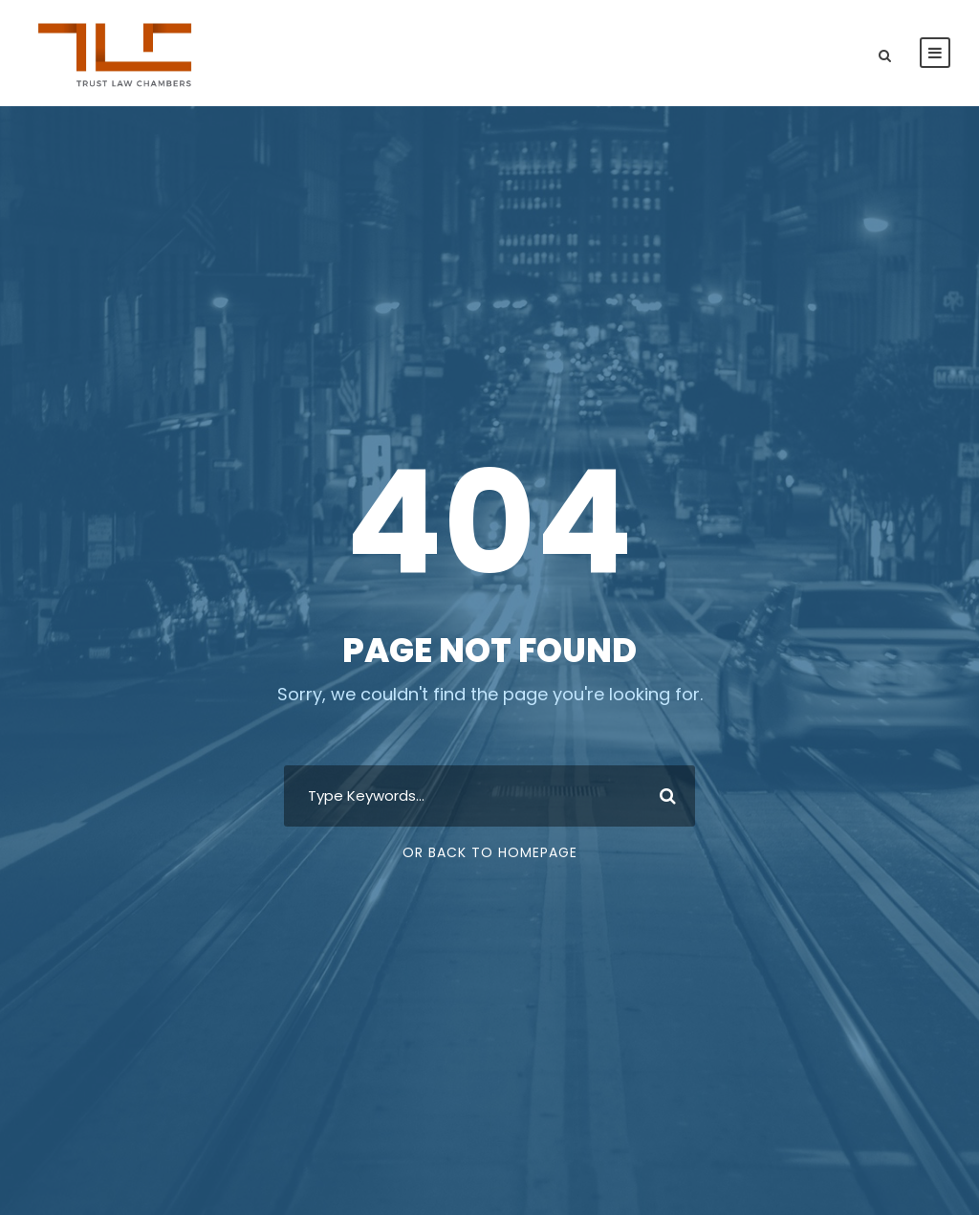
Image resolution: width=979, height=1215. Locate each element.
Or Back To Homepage (489, 852)
